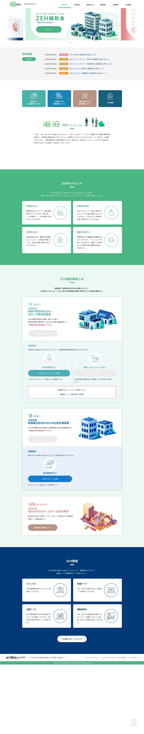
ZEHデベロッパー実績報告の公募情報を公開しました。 (88, 73)
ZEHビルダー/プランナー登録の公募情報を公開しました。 (89, 59)
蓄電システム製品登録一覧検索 (73, 465)
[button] (70, 42)
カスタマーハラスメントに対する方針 (114, 729)
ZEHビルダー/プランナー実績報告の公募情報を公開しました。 (91, 64)
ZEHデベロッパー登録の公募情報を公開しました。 (87, 68)
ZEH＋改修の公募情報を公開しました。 (83, 54)
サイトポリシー (134, 729)
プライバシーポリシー (92, 729)
